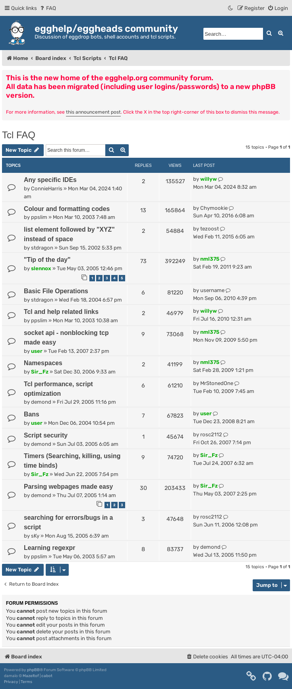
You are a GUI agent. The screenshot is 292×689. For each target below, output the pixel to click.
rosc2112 (211, 434)
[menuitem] (47, 8)
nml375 (209, 259)
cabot (46, 676)
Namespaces (43, 363)
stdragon (42, 248)
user (37, 351)
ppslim (39, 217)
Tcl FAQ (18, 135)
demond (41, 402)
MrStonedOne (216, 383)
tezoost (209, 229)
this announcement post (93, 112)
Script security (46, 435)
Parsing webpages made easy (68, 486)
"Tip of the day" (47, 259)
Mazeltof (31, 676)
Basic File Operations (56, 291)
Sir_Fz (39, 372)
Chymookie (214, 208)
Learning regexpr (49, 547)
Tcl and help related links (61, 311)
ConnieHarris (46, 189)
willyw (208, 179)
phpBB (33, 670)
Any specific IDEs (50, 179)
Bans (31, 414)
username (212, 290)
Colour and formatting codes (67, 208)
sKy (35, 536)
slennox (41, 268)
